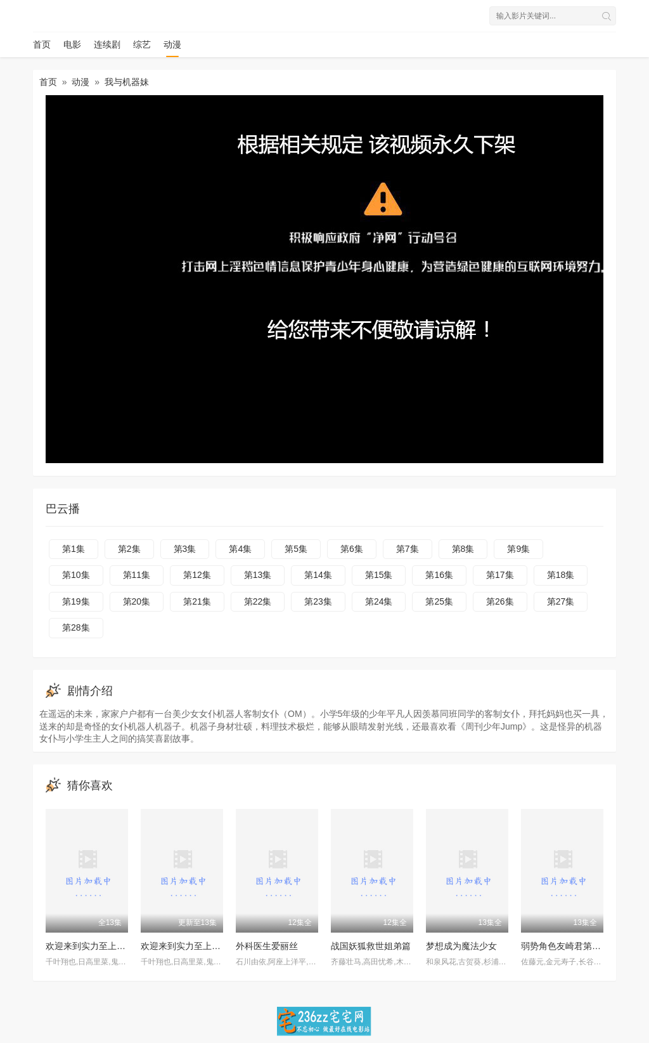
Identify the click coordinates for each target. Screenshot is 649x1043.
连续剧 (107, 44)
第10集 (76, 575)
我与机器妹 (127, 82)
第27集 (561, 601)
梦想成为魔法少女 (461, 946)
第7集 (407, 549)
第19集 (76, 601)
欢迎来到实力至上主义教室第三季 (207, 946)
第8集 (463, 549)
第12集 (197, 575)
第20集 (137, 601)
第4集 (240, 549)
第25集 (439, 601)
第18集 (561, 575)
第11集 (137, 575)
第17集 (500, 575)
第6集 (351, 549)
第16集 (439, 575)
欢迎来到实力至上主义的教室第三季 (117, 946)
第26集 (500, 601)
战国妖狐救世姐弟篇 (371, 946)
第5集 (296, 549)
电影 (72, 44)
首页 (42, 44)
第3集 (185, 549)
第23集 (318, 601)
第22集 (258, 601)
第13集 (258, 575)
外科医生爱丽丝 (267, 946)
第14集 (318, 575)
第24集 (379, 601)
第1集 (73, 549)
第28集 (76, 627)
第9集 (518, 549)
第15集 (379, 575)
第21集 (197, 601)
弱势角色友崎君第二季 (565, 946)
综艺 (142, 44)
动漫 (172, 44)
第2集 (129, 549)
